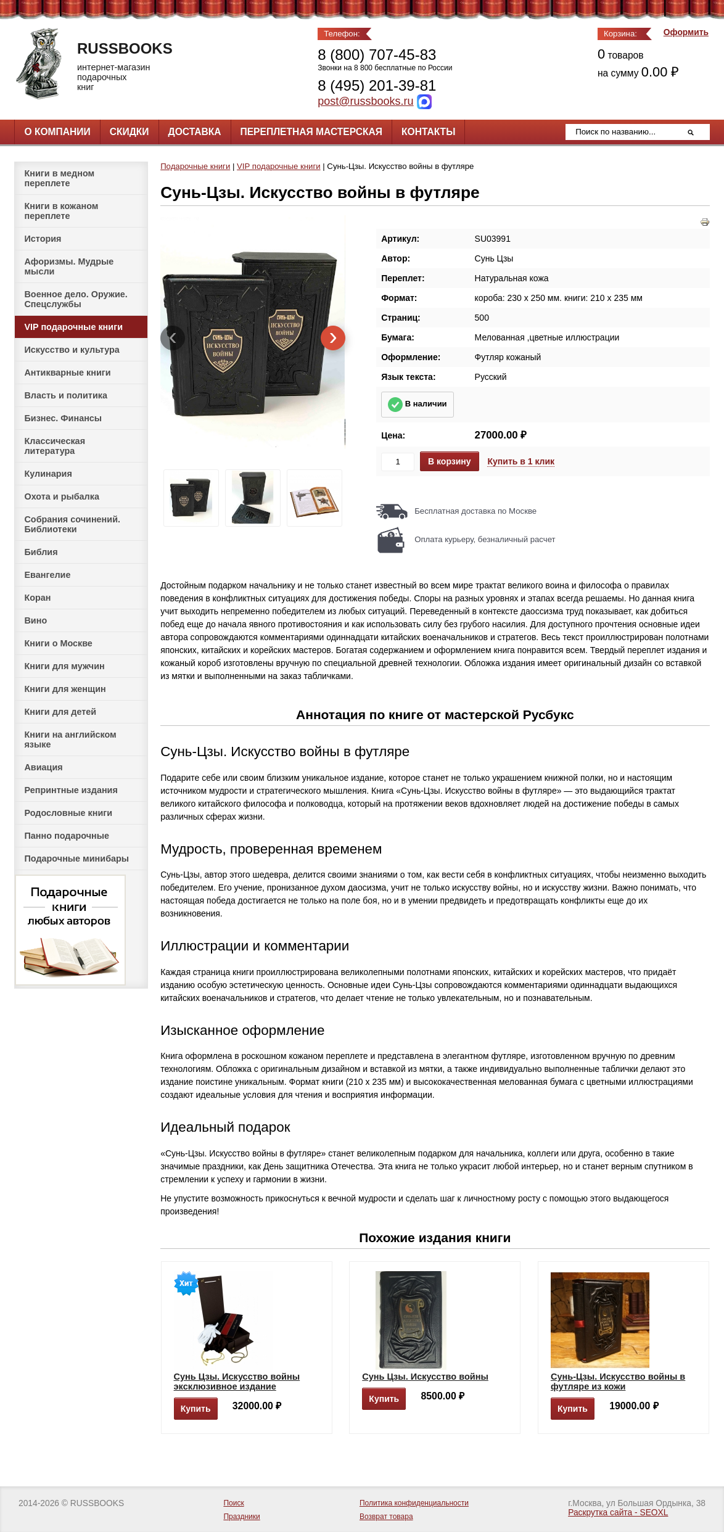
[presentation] (172, 338)
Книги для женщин (64, 689)
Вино (35, 620)
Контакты (428, 131)
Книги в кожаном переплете (61, 211)
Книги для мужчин (64, 666)
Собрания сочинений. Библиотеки (72, 524)
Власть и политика (65, 395)
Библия (40, 552)
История (42, 239)
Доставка (194, 131)
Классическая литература (54, 446)
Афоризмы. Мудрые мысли (68, 266)
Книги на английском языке (70, 739)
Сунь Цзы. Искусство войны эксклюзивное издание (237, 1381)
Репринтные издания (70, 790)
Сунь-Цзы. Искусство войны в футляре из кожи (618, 1381)
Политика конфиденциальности (414, 1503)
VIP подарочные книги (73, 327)
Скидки (129, 131)
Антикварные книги (67, 372)
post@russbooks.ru (365, 101)
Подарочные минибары (76, 858)
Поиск (233, 1503)
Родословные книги (68, 813)
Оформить (686, 32)
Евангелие (47, 575)
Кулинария (48, 474)
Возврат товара (386, 1516)
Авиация (43, 767)
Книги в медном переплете (59, 178)
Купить (196, 1409)
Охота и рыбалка (61, 496)
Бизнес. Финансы (63, 418)
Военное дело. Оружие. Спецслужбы (75, 299)
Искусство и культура (71, 350)
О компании (57, 131)
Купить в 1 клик (520, 461)
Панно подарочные (66, 836)
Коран (37, 598)
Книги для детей (60, 712)
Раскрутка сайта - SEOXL (618, 1512)
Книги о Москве (58, 643)
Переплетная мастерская (311, 131)
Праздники (241, 1516)
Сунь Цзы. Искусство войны (425, 1377)
